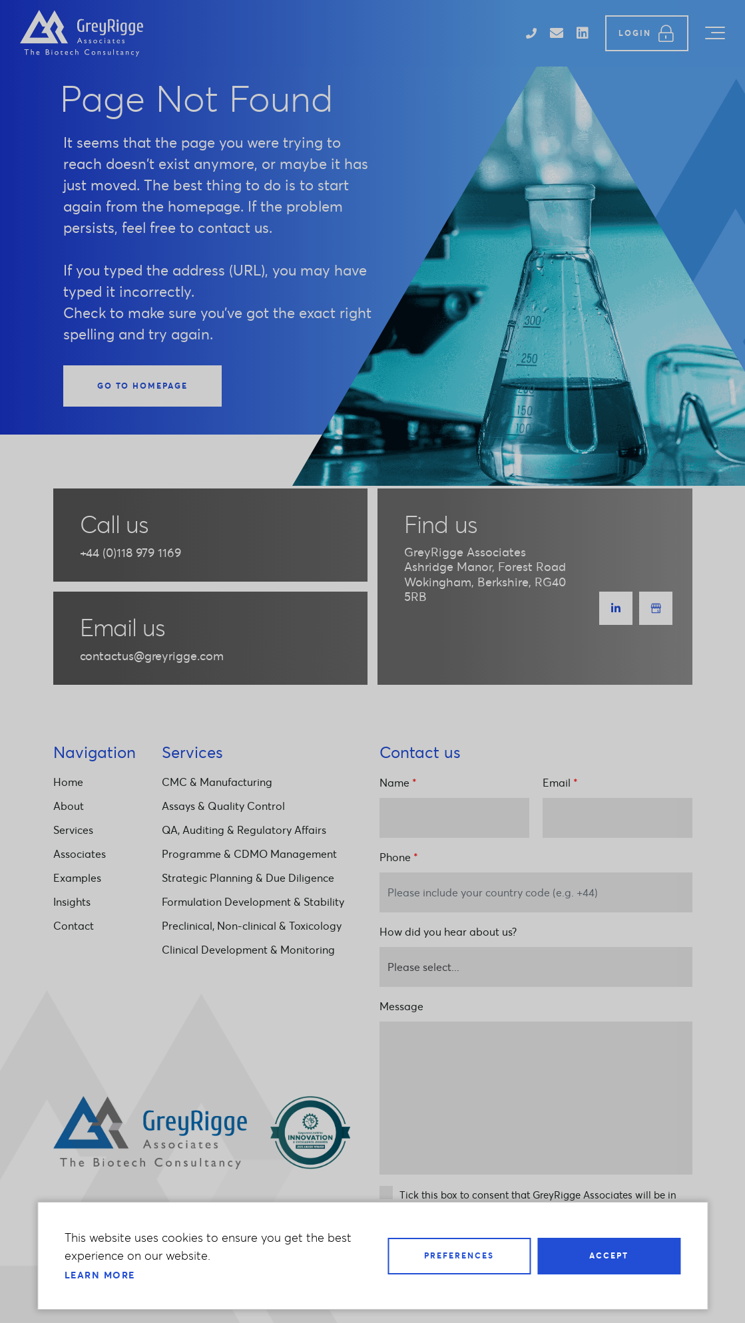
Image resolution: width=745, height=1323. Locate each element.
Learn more (100, 1275)
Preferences (459, 1255)
